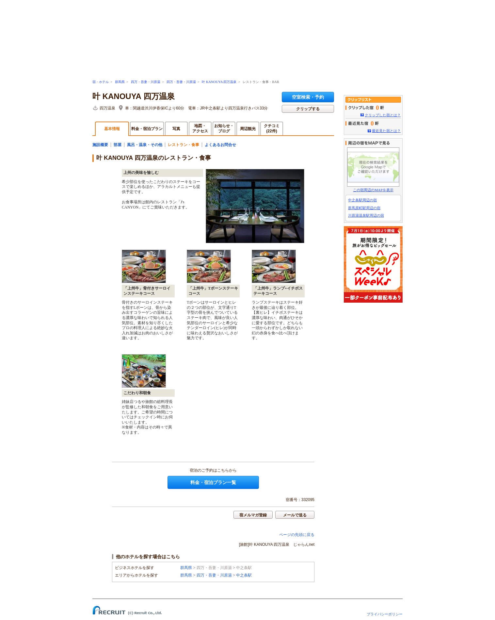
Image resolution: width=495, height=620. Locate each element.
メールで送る (295, 515)
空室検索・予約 (308, 97)
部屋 (117, 144)
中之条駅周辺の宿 (362, 200)
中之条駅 (244, 575)
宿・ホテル (100, 82)
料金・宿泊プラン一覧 (213, 482)
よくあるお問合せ (220, 144)
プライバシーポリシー (385, 614)
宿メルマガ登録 (253, 515)
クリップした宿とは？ (383, 115)
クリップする (308, 109)
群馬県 (120, 82)
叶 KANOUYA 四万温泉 (219, 82)
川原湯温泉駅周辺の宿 (366, 215)
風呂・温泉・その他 (144, 144)
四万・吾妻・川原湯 (145, 82)
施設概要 (100, 144)
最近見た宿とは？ (386, 131)
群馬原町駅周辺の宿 (364, 208)
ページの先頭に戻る (296, 534)
